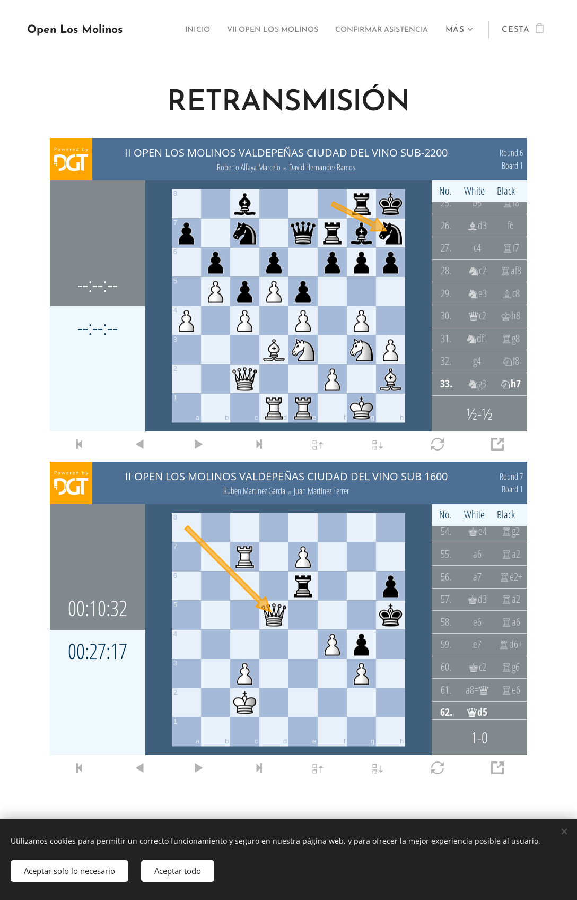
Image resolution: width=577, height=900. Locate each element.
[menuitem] (166, 30)
